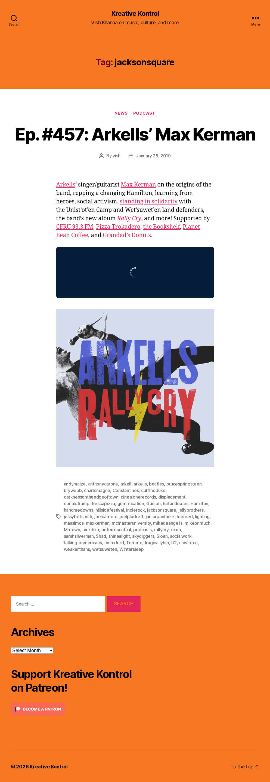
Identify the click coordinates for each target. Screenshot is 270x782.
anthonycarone (103, 484)
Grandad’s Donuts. (128, 235)
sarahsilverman (79, 536)
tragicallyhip (157, 542)
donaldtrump (76, 503)
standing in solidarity (149, 201)
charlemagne (97, 490)
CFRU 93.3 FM (74, 227)
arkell (125, 484)
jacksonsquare (161, 510)
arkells (140, 484)
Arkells (65, 184)
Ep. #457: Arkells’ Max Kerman (135, 134)
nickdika (90, 529)
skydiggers (143, 536)
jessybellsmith (78, 516)
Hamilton (199, 503)
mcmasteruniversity (131, 523)
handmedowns (78, 510)
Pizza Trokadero (118, 227)
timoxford (114, 542)
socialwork (180, 536)
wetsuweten (104, 549)
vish (116, 155)
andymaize (75, 484)
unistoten (188, 542)
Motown (72, 529)
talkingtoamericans (83, 542)
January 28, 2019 (153, 155)
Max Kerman (138, 184)
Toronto (134, 542)
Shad (101, 536)
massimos (74, 523)
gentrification (130, 503)
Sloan (162, 536)
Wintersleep (131, 549)
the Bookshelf (161, 227)
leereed (185, 516)
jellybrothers (191, 510)
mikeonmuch (197, 523)
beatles (156, 484)
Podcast (144, 113)
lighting (202, 516)
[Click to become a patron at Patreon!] (76, 709)
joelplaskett (131, 516)
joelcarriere (105, 516)
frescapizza (103, 503)
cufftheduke (153, 490)
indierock (135, 510)
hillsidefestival (109, 510)
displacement (171, 497)
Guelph (153, 503)
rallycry (161, 529)
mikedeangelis (167, 523)
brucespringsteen (184, 484)
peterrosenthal (116, 529)
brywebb (73, 490)
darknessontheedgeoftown (91, 497)
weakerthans (77, 549)
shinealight (119, 536)
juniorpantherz (160, 516)
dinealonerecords (138, 497)
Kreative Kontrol (135, 13)
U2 (174, 542)
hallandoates (175, 503)
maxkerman (98, 523)
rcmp (176, 529)
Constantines (126, 490)
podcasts (142, 529)
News (121, 113)
